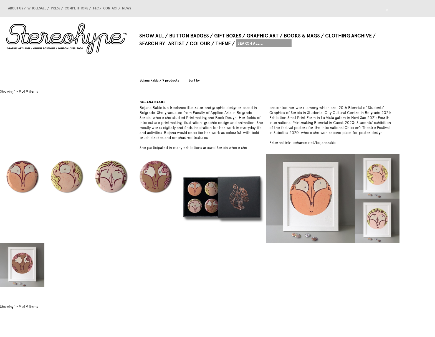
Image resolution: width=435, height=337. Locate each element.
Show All (151, 36)
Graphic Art (263, 36)
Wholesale (36, 8)
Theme (223, 43)
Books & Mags (302, 36)
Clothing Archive (348, 36)
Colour (200, 43)
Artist (176, 43)
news (126, 8)
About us (15, 8)
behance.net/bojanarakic (314, 142)
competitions (76, 8)
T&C (96, 8)
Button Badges (189, 36)
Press (55, 8)
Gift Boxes (227, 36)
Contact (110, 8)
